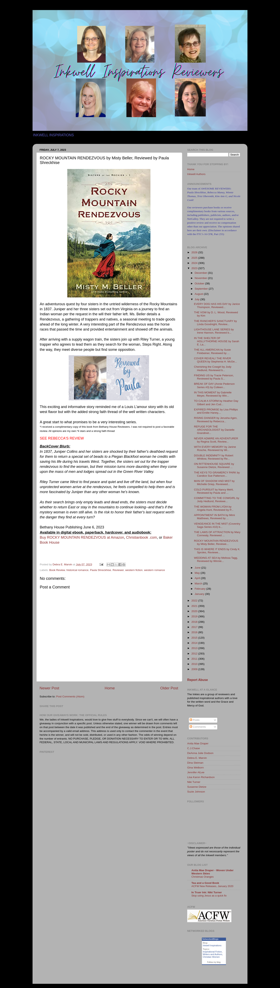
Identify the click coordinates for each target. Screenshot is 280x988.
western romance (154, 570)
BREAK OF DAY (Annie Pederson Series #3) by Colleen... (214, 385)
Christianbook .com (141, 537)
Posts (195, 719)
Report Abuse (197, 680)
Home (110, 688)
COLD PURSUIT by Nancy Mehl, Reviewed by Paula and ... (214, 491)
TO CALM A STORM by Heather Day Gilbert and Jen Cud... (216, 402)
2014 (194, 642)
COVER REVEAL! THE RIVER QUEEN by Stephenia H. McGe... (215, 360)
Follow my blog (214, 962)
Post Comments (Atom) (70, 696)
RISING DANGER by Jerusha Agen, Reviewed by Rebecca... (215, 419)
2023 (194, 268)
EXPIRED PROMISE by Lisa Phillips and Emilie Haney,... (216, 411)
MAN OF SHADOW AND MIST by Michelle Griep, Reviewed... (214, 482)
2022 (194, 600)
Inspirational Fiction (212, 951)
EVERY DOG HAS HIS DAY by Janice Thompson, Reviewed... (217, 305)
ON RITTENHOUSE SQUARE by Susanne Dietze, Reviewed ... (214, 465)
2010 (194, 663)
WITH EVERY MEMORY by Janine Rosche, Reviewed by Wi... (215, 448)
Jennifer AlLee (195, 772)
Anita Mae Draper (197, 743)
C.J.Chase (193, 748)
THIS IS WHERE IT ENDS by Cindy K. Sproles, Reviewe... (217, 551)
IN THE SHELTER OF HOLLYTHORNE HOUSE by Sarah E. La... (216, 341)
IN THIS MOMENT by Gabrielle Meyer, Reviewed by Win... (213, 394)
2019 (194, 616)
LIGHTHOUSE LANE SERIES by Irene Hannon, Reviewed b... (214, 331)
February (200, 588)
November (201, 278)
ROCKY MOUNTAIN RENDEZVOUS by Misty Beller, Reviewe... (216, 542)
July (197, 299)
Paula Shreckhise (100, 570)
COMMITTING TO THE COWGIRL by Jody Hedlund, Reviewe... (216, 500)
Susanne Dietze (196, 786)
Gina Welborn (195, 767)
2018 (194, 621)
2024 (194, 263)
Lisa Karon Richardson (201, 777)
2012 (194, 653)
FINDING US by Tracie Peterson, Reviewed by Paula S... (214, 377)
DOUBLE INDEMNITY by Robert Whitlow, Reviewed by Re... (213, 457)
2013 (194, 648)
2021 (194, 605)
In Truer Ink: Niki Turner (206, 892)
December (201, 272)
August (199, 293)
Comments (198, 726)
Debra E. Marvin (197, 757)
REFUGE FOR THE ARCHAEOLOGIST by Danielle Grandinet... (214, 429)
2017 (194, 627)
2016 (194, 632)
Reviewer (118, 570)
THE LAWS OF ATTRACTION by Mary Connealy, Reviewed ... (217, 534)
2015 (194, 637)
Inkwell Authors (196, 174)
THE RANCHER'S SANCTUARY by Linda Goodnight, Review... (215, 322)
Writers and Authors (212, 954)
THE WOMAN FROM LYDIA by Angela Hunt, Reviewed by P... (213, 508)
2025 (194, 257)
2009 (194, 669)
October (200, 283)
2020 (194, 611)
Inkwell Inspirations (212, 945)
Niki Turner (193, 781)
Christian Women (211, 957)
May (197, 572)
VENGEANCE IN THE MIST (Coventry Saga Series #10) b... (217, 525)
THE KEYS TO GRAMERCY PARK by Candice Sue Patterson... (217, 474)
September (202, 288)
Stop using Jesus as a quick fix (209, 895)
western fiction (134, 570)
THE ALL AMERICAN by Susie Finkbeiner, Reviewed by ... (212, 351)
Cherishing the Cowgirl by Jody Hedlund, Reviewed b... (212, 368)
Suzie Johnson (196, 791)
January (200, 593)
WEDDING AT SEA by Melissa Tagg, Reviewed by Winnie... (216, 559)
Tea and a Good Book (205, 882)
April (198, 578)
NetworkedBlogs (210, 939)
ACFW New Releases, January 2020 (212, 886)
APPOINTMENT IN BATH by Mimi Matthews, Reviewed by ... (214, 517)
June (198, 567)
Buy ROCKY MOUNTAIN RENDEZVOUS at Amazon (82, 537)
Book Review (57, 570)
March (199, 583)
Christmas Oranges (202, 876)
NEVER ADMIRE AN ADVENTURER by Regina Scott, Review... (216, 440)
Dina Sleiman (195, 762)
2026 (194, 252)
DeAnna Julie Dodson (200, 753)
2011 (194, 658)
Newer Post (49, 688)
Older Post (169, 688)
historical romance (77, 570)
